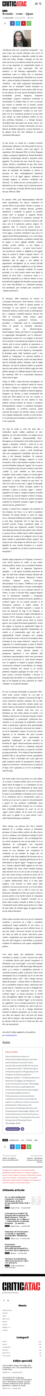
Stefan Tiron (15, 1239)
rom (22, 1140)
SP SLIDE (29, 1140)
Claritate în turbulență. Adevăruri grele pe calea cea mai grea (16, 1261)
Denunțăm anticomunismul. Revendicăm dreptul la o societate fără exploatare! (17, 1247)
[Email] (22, 1129)
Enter (4, 11)
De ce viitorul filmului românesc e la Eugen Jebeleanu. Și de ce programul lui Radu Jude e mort (17, 1201)
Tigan (36, 1140)
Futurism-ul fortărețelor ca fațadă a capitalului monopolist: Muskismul (16, 1234)
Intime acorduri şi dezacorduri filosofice (10, 1159)
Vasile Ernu (6, 1372)
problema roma (14, 1140)
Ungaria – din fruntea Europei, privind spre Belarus (35, 1160)
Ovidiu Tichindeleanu (17, 1266)
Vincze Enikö (9, 18)
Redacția (13, 1253)
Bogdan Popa (15, 1208)
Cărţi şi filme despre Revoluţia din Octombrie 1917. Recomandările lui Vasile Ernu (17, 1367)
